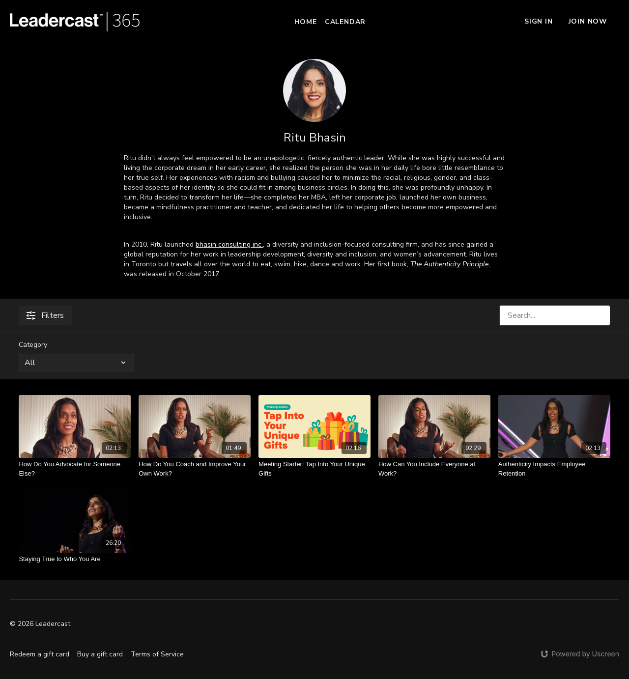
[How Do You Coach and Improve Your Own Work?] (195, 469)
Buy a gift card (100, 654)
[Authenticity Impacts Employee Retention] (554, 469)
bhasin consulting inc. (229, 244)
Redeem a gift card (39, 654)
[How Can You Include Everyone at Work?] (434, 469)
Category (33, 344)
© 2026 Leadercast (40, 624)
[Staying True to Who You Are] (75, 559)
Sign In (538, 21)
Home (305, 22)
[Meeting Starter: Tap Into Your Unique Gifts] (314, 469)
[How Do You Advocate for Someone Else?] (75, 469)
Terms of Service (157, 654)
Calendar (345, 22)
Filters (45, 315)
